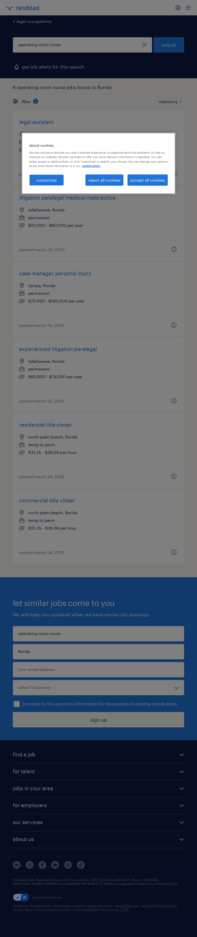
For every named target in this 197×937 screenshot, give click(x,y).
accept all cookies (147, 179)
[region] (98, 163)
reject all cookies (104, 179)
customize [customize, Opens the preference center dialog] (46, 179)
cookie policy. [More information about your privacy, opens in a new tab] (91, 165)
